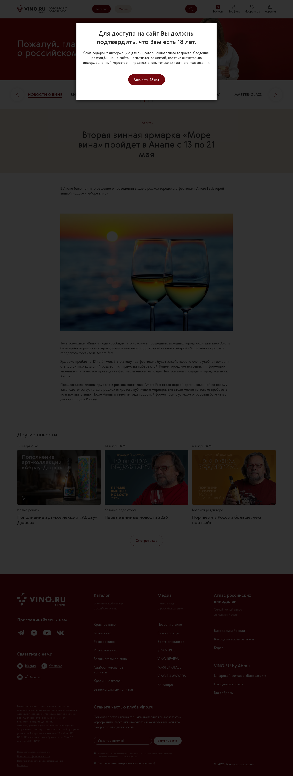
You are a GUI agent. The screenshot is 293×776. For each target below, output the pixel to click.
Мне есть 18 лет (146, 79)
